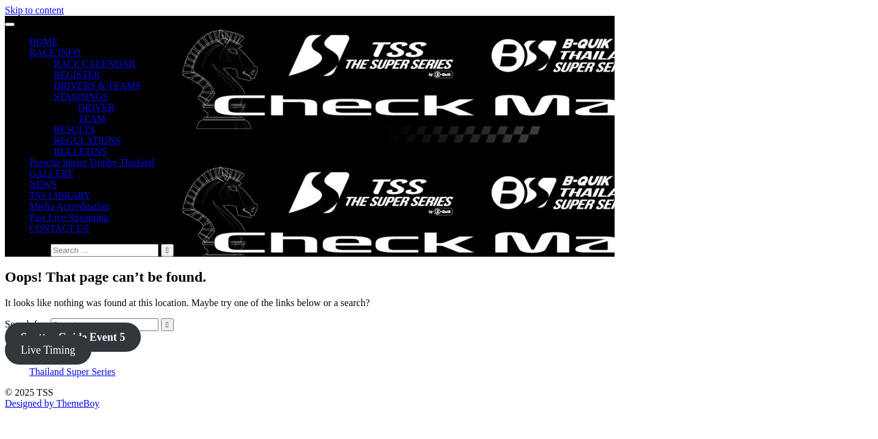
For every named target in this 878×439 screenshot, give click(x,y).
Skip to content (34, 10)
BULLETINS (80, 151)
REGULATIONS (87, 140)
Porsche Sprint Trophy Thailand (91, 162)
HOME (43, 42)
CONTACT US (59, 228)
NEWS (43, 184)
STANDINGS (81, 96)
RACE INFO (54, 53)
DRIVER (96, 107)
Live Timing (48, 350)
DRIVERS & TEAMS (97, 85)
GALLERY (51, 173)
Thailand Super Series (72, 371)
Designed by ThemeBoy (52, 403)
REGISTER (77, 75)
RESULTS (74, 129)
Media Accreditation (69, 206)
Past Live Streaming (69, 217)
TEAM (91, 118)
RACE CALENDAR (94, 64)
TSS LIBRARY (60, 195)
